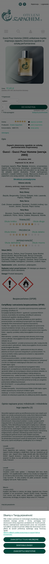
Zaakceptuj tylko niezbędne (24, 539)
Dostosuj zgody (24, 545)
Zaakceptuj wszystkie (24, 551)
